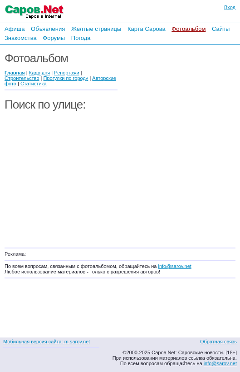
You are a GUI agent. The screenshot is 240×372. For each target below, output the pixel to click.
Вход (229, 7)
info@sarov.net (174, 266)
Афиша (14, 28)
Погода (81, 38)
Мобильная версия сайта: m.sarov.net (46, 341)
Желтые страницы (96, 28)
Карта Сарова (146, 28)
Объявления (48, 28)
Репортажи (66, 72)
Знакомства (21, 38)
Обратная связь (218, 341)
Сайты (221, 28)
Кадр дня (39, 72)
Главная (15, 72)
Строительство (22, 78)
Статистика (33, 83)
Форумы (54, 38)
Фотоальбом (188, 28)
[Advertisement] (181, 144)
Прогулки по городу (66, 78)
